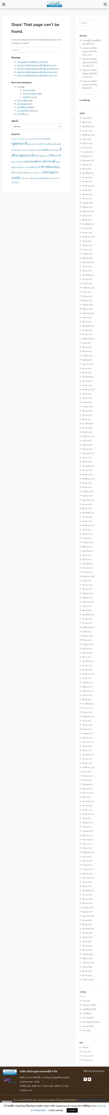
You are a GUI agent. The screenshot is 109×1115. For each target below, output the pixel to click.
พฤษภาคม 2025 (88, 160)
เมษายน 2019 (87, 457)
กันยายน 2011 (87, 822)
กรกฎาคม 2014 (87, 682)
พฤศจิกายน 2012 (88, 767)
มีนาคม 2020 (87, 419)
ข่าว (18, 86)
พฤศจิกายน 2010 (88, 852)
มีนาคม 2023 (87, 270)
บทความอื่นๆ (21, 114)
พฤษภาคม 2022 (88, 313)
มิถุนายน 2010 (87, 873)
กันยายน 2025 (87, 143)
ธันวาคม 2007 (87, 975)
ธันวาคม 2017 (87, 521)
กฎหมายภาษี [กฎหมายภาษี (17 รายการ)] (19, 143)
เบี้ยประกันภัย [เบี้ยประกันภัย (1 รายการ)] (52, 178)
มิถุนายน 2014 (87, 686)
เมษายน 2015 (87, 652)
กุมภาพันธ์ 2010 (88, 890)
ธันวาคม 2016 (87, 572)
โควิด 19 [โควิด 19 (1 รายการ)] (58, 178)
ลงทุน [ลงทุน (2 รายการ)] (35, 172)
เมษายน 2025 (87, 164)
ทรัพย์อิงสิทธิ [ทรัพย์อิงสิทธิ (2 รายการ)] (44, 150)
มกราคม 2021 (87, 381)
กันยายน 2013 (87, 724)
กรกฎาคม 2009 (87, 907)
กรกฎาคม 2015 (87, 644)
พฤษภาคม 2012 (88, 792)
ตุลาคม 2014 (86, 678)
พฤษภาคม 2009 (88, 915)
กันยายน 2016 (87, 584)
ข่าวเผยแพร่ (26, 90)
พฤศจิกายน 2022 (88, 287)
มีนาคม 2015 (87, 657)
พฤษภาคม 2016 (88, 601)
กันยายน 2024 (87, 194)
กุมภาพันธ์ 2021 (88, 376)
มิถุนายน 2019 (87, 449)
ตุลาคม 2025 (86, 139)
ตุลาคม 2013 (86, 720)
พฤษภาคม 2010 (88, 877)
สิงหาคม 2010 (87, 865)
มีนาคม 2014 (87, 699)
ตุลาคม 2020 (86, 393)
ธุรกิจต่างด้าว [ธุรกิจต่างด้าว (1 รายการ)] (14, 162)
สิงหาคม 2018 (87, 487)
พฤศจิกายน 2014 (88, 674)
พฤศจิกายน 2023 (88, 236)
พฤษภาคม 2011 (88, 839)
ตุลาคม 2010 (86, 856)
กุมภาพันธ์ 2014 (88, 703)
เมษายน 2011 (87, 843)
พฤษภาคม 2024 (88, 211)
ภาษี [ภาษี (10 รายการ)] (41, 166)
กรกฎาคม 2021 (87, 355)
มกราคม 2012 (87, 805)
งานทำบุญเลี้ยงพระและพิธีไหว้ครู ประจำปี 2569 (32, 62)
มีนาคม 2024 (87, 219)
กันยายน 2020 (87, 398)
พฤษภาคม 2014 (88, 691)
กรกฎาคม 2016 (87, 593)
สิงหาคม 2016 (87, 589)
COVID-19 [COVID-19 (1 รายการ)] (13, 139)
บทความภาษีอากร (23, 100)
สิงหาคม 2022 (87, 300)
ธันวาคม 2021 (87, 334)
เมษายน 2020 (87, 415)
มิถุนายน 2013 (87, 737)
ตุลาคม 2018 (86, 483)
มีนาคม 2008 (87, 971)
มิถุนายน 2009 (87, 911)
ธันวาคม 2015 (87, 623)
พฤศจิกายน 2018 (88, 478)
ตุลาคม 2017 (86, 529)
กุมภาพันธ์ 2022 (88, 325)
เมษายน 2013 (87, 746)
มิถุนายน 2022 (87, 308)
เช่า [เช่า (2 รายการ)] (47, 178)
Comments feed (87, 1055)
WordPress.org (87, 1060)
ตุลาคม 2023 (86, 241)
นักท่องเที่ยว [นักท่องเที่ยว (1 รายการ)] (21, 162)
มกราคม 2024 (87, 228)
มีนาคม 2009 (87, 924)
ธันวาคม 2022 (87, 283)
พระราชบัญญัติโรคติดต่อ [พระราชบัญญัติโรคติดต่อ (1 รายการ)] (32, 167)
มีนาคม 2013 (87, 750)
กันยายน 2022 (87, 296)
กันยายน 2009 (87, 899)
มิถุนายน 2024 (87, 207)
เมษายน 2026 (87, 117)
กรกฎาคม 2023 (87, 253)
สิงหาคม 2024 (87, 198)
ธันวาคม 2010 (87, 848)
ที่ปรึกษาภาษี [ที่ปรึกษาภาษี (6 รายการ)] (54, 155)
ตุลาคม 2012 (86, 771)
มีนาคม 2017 (87, 559)
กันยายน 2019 (87, 444)
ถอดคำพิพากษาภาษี (23, 107)
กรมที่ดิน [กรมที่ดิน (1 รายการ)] (40, 144)
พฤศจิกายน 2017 (88, 525)
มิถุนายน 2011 (87, 835)
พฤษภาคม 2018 (88, 499)
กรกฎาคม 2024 (87, 202)
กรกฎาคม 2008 (87, 954)
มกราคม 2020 (87, 427)
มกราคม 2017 (87, 567)
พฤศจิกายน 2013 (88, 716)
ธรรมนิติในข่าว (27, 97)
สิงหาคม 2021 (87, 351)
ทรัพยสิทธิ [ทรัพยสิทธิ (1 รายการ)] (37, 150)
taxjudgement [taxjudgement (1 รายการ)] (29, 139)
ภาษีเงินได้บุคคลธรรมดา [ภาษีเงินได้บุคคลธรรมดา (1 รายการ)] (28, 173)
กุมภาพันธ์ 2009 (88, 928)
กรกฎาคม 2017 (87, 542)
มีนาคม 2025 (87, 168)
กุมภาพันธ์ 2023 (88, 275)
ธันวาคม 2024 (87, 181)
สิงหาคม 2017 (87, 538)
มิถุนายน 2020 (87, 410)
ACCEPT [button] (72, 1110)
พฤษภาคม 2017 (88, 550)
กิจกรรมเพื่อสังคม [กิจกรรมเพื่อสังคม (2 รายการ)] (47, 144)
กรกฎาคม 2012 (87, 784)
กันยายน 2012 (87, 775)
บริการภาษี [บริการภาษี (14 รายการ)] (49, 161)
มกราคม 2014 (87, 707)
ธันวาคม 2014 (87, 669)
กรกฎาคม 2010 (87, 869)
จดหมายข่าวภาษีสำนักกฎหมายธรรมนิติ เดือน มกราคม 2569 (37, 72)
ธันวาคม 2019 (87, 432)
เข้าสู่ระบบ (85, 1047)
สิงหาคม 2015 (87, 640)
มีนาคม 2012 (87, 797)
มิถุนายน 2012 (87, 788)
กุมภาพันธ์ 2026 (88, 126)
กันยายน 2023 (87, 245)
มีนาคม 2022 (87, 321)
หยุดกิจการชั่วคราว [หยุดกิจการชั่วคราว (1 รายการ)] (24, 178)
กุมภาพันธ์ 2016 (88, 614)
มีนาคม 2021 (87, 372)
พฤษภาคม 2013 (88, 741)
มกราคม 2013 (87, 758)
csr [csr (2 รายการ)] (18, 139)
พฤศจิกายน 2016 (88, 576)
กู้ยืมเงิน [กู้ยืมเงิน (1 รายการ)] (55, 144)
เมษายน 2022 (87, 317)
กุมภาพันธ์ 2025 (88, 173)
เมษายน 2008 (87, 966)
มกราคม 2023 (87, 279)
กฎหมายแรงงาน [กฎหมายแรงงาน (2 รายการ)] (32, 144)
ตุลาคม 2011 (86, 818)
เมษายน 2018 (87, 504)
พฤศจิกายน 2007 (88, 979)
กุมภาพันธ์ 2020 (88, 423)
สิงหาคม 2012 (87, 780)
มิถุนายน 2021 (87, 359)
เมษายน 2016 (87, 606)
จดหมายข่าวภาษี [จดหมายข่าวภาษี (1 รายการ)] (26, 150)
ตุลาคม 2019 (86, 440)
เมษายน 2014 (87, 695)
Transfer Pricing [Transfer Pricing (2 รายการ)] (37, 139)
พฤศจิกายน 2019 (88, 436)
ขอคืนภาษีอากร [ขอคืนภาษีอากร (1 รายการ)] (18, 150)
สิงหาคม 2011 (87, 826)
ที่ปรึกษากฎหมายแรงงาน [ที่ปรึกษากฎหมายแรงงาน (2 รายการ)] (41, 156)
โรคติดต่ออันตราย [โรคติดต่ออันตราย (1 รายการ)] (15, 183)
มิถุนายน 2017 (87, 546)
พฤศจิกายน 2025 (88, 134)
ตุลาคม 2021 (86, 342)
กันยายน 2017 (87, 533)
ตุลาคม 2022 (86, 291)
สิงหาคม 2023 (87, 249)
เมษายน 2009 (87, 920)
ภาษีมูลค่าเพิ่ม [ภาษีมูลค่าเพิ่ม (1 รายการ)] (19, 173)
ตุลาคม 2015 (86, 631)
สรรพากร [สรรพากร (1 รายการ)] (40, 173)
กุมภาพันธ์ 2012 (88, 801)
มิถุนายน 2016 (87, 597)
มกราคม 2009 (87, 932)
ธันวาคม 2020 (87, 385)
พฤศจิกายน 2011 (88, 814)
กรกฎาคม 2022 (87, 304)
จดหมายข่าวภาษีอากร (30, 93)
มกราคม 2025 (87, 177)
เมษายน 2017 (87, 555)
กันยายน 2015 (87, 635)
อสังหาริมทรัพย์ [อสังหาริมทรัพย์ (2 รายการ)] (41, 178)
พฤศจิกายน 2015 (88, 627)
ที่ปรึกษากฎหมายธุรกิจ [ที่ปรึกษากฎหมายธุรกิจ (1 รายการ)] (54, 150)
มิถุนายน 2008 (87, 958)
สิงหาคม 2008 (87, 949)
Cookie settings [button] (56, 1110)
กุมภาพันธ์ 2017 (88, 563)
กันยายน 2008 (87, 945)
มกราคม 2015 (87, 665)
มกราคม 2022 (87, 330)
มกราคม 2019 (87, 470)
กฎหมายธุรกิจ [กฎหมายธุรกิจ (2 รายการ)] (47, 139)
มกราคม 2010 (87, 894)
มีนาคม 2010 (87, 886)
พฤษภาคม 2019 (88, 453)
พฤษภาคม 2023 (88, 262)
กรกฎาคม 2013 (87, 733)
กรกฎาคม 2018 (87, 491)
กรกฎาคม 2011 (87, 831)
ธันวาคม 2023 (87, 232)
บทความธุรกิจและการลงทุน (25, 110)
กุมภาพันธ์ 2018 (88, 512)
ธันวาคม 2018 (87, 474)
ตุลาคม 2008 (86, 941)
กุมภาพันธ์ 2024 (88, 224)
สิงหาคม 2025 (87, 147)
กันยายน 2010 (87, 860)
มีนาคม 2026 (87, 122)
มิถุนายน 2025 (87, 156)
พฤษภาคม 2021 (88, 364)
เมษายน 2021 (87, 368)
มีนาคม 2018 (87, 508)
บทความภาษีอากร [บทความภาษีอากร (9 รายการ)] (33, 161)
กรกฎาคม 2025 (87, 151)
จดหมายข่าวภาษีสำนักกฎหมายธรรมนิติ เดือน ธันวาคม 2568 (37, 75)
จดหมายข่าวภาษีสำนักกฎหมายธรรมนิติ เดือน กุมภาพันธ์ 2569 (37, 68)
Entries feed (86, 1051)
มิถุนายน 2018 (87, 495)
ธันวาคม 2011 (87, 809)
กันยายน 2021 (87, 347)
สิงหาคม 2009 (87, 903)
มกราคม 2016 (87, 618)
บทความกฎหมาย (22, 103)
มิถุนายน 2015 (87, 648)
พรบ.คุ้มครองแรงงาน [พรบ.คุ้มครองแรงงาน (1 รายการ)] (21, 167)
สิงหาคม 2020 (87, 402)
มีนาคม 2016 (87, 610)
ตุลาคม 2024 (86, 190)
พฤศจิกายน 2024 (88, 185)
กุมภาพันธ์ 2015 (88, 661)
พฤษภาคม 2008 (88, 962)
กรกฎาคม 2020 (87, 406)
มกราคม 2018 (87, 516)
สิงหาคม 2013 (87, 729)
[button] (3, 4)
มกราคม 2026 (87, 130)
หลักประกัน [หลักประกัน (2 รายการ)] (33, 178)
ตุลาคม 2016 (86, 580)
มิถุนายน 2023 (87, 258)
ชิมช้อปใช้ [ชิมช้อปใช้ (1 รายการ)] (32, 150)
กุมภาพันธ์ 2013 (88, 754)
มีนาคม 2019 (87, 461)
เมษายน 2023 (87, 266)
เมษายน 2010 (87, 882)
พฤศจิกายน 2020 (88, 389)
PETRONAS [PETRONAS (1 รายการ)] (22, 139)
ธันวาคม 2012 (87, 763)
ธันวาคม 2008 (87, 937)
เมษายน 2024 (87, 215)
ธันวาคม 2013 (87, 712)
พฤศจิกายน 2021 (88, 338)
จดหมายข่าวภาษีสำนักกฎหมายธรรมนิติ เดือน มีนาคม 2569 (36, 65)
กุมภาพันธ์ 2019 (88, 466)
